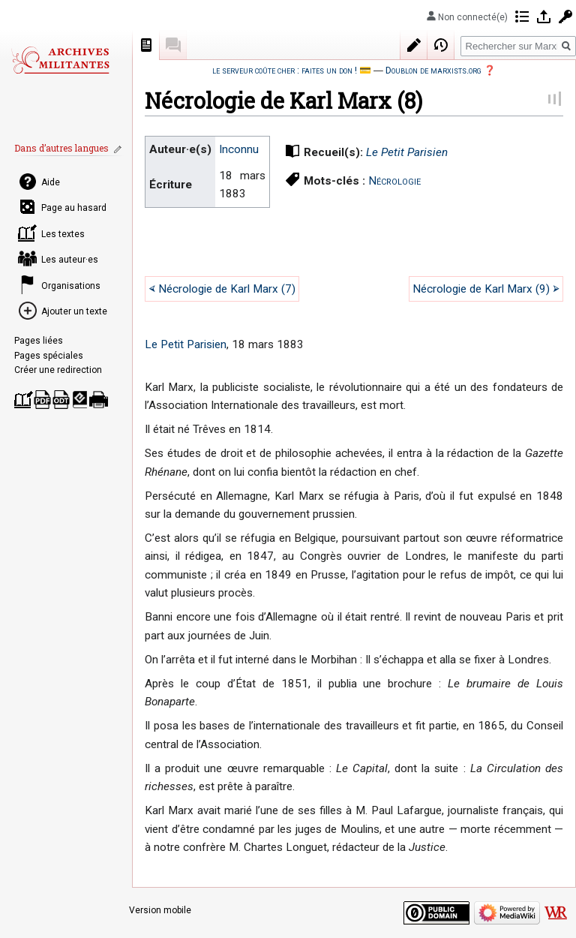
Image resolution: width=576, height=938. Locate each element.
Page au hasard (73, 208)
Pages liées (38, 340)
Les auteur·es (69, 259)
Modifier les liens (119, 149)
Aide (50, 182)
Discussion (173, 45)
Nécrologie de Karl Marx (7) (227, 289)
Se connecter (543, 16)
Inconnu (239, 149)
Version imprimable (98, 399)
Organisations (70, 286)
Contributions (522, 16)
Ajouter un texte (74, 311)
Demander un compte (565, 16)
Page (146, 45)
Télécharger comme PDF (42, 399)
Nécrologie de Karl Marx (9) (481, 289)
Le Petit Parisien (407, 152)
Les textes (63, 234)
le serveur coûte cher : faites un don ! (284, 70)
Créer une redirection (58, 370)
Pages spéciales (48, 355)
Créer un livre (23, 399)
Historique (441, 45)
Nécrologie (394, 181)
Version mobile (160, 910)
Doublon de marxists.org (434, 70)
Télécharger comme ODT (61, 399)
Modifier (414, 45)
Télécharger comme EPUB (79, 399)
